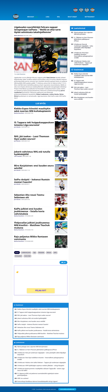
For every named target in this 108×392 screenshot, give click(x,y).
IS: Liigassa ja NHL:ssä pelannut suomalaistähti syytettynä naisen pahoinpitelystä (38, 374)
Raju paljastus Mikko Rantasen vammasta (31, 238)
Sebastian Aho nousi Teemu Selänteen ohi (29, 196)
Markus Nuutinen (19, 113)
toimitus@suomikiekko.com (67, 389)
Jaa (63, 262)
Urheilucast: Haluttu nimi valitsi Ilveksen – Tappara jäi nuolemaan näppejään (41, 362)
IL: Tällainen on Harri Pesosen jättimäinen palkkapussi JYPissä (37, 350)
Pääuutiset (41, 252)
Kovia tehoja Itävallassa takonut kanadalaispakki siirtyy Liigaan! (37, 381)
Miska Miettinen (18, 35)
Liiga (47, 17)
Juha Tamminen (21, 74)
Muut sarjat (72, 17)
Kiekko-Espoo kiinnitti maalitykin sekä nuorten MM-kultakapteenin (32, 110)
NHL (58, 17)
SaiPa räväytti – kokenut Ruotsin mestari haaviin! (32, 181)
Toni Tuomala (18, 156)
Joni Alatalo (17, 127)
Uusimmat (19, 305)
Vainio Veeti (27, 256)
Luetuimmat (20, 342)
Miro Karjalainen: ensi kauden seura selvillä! (34, 167)
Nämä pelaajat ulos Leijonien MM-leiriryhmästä (32, 347)
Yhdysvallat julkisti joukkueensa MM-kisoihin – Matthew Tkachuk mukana (32, 225)
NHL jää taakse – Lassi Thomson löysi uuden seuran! (31, 137)
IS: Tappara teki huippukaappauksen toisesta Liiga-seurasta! (34, 123)
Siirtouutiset (18, 256)
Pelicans (49, 252)
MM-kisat (32, 17)
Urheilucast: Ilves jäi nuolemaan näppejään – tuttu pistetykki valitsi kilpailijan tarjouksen (41, 353)
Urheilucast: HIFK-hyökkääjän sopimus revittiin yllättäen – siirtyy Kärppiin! (40, 365)
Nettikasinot (89, 17)
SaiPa (55, 252)
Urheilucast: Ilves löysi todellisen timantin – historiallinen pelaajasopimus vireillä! (40, 358)
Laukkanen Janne (26, 252)
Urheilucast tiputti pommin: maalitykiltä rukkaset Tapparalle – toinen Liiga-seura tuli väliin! (41, 369)
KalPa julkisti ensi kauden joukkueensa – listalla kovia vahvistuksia (29, 211)
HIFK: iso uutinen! (22, 378)
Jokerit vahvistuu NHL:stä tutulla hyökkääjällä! (32, 153)
